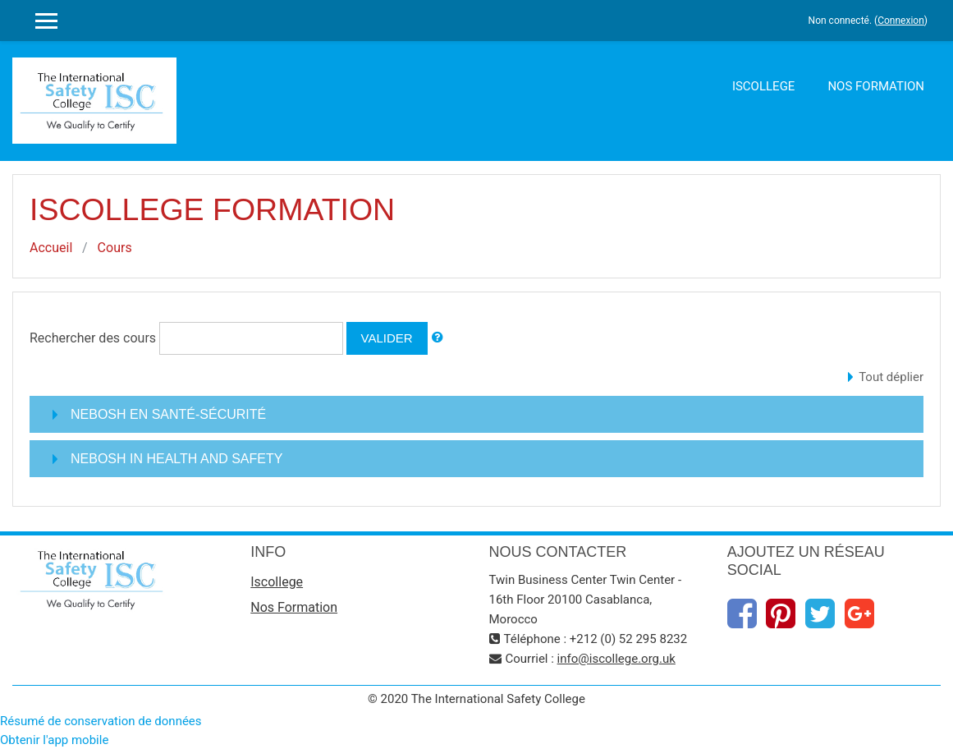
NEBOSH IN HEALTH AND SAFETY (176, 459)
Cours (115, 247)
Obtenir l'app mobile (54, 740)
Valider (387, 338)
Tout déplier (891, 377)
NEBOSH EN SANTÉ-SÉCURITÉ (168, 414)
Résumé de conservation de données (101, 721)
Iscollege (763, 86)
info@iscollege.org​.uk (616, 658)
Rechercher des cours (93, 338)
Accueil (51, 247)
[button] (437, 338)
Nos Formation (875, 86)
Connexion (900, 20)
